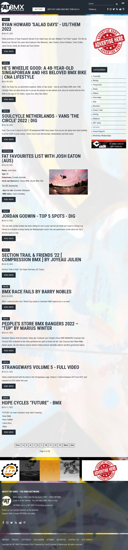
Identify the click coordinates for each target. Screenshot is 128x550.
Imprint (5, 540)
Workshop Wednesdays (102, 135)
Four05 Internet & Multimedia (55, 544)
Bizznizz (96, 106)
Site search (87, 540)
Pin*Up (95, 114)
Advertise (61, 540)
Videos (5, 20)
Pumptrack (97, 85)
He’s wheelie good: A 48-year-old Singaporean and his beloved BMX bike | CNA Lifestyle (44, 72)
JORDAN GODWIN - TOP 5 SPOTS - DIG (38, 216)
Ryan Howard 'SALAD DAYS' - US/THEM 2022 (41, 27)
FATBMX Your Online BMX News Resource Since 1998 (15, 6)
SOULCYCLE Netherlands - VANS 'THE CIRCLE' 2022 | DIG (40, 118)
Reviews (96, 127)
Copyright (26, 540)
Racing (6, 287)
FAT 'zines (97, 123)
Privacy (15, 540)
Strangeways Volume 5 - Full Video (40, 367)
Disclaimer (39, 540)
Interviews (7, 151)
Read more (9, 51)
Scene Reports (99, 131)
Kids (94, 102)
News (95, 89)
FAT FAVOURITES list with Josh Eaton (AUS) (41, 158)
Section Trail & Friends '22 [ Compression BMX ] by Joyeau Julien (41, 257)
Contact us (73, 540)
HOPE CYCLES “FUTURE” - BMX (32, 403)
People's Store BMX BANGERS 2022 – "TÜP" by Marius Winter (40, 326)
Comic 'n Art (98, 110)
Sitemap (50, 540)
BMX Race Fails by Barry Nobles (37, 291)
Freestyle (96, 76)
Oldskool (96, 118)
